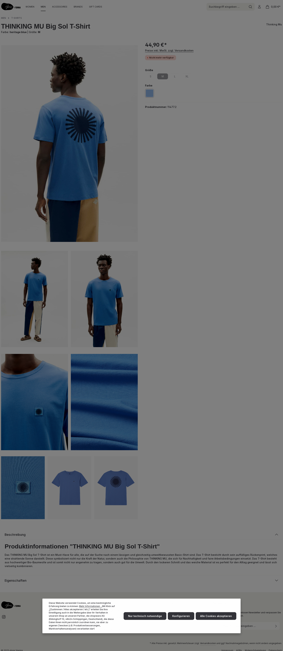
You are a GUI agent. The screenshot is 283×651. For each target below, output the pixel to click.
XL (189, 77)
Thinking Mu (274, 24)
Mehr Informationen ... (90, 613)
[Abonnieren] (276, 626)
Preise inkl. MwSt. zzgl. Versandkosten (169, 50)
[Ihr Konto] (259, 7)
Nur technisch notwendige (145, 622)
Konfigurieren (181, 622)
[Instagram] (4, 618)
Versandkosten (208, 643)
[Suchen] (250, 7)
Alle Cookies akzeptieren (216, 622)
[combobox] (226, 7)
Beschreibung (15, 534)
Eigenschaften (15, 580)
